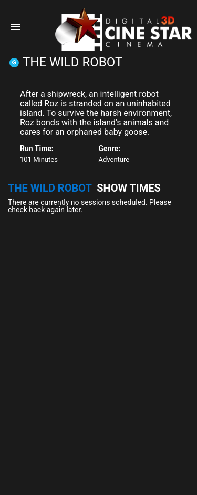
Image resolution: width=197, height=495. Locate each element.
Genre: (109, 148)
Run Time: (37, 148)
